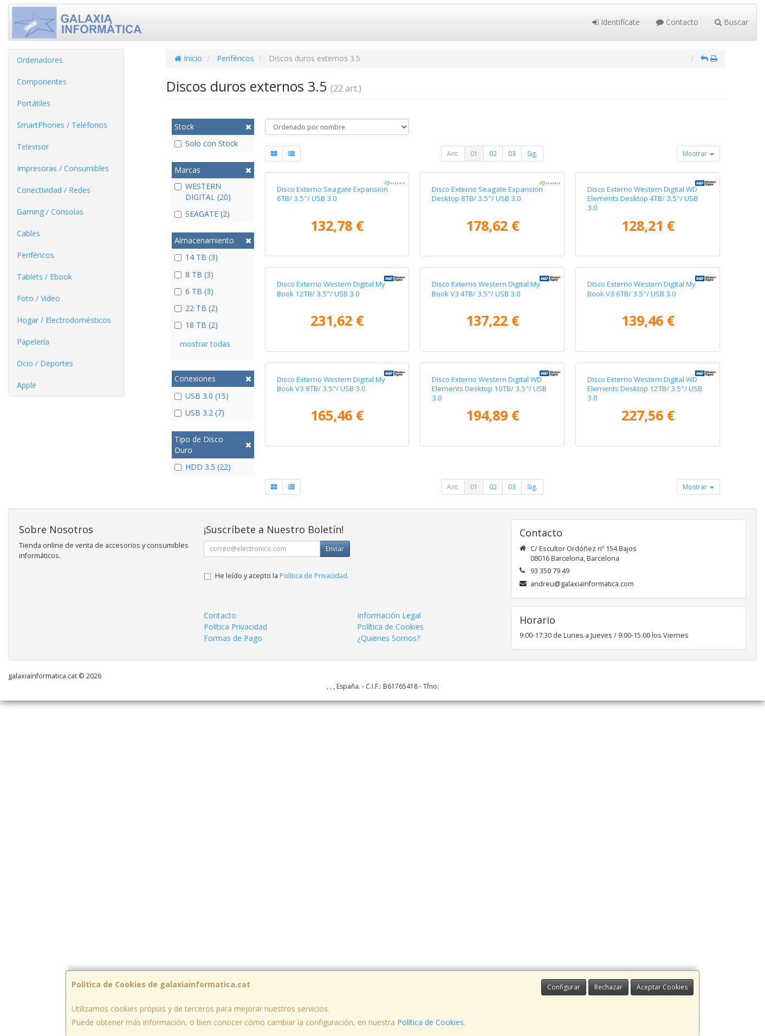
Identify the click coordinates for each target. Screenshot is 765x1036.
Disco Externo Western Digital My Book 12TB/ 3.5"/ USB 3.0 (331, 512)
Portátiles (33, 103)
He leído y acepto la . (282, 911)
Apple (26, 385)
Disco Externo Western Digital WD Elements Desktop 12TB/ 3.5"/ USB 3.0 (644, 724)
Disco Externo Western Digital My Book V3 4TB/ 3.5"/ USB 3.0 (486, 512)
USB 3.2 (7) (199, 412)
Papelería (33, 341)
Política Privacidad (235, 962)
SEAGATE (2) (202, 214)
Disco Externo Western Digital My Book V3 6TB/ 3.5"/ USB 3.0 (641, 512)
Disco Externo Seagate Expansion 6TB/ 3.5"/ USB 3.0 (332, 305)
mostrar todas (205, 344)
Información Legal (389, 951)
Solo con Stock (206, 143)
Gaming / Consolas (50, 211)
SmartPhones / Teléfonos (62, 125)
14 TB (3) (196, 257)
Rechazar (608, 987)
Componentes (42, 81)
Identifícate (616, 22)
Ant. (453, 153)
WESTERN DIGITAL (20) (202, 191)
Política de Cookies (430, 1022)
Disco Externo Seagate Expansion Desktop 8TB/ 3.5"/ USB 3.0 (487, 305)
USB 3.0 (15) (201, 396)
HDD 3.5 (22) (202, 467)
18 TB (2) (196, 325)
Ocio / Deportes (45, 363)
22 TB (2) (196, 308)
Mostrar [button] (698, 153)
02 (493, 153)
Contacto (677, 22)
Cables (28, 233)
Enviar (335, 884)
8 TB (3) (193, 274)
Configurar (563, 987)
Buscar (731, 22)
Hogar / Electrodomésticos (64, 320)
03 (512, 153)
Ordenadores (40, 60)
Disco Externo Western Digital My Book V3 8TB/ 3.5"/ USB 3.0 (331, 719)
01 (474, 153)
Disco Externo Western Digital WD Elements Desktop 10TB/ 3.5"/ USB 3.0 (489, 724)
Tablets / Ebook (44, 276)
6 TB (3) (193, 291)
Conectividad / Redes (53, 190)
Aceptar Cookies (662, 987)
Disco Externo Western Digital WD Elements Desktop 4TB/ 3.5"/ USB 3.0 (642, 310)
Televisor (33, 146)
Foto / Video (38, 298)
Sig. (532, 153)
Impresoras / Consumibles (63, 168)
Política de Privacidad (313, 911)
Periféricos (35, 255)
